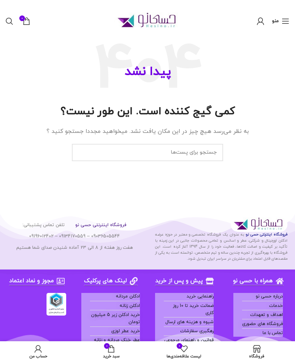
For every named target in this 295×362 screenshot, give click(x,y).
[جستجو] (9, 21)
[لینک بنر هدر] (159, 5)
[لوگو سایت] (148, 20)
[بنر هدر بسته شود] (9, 5)
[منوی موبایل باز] (280, 21)
